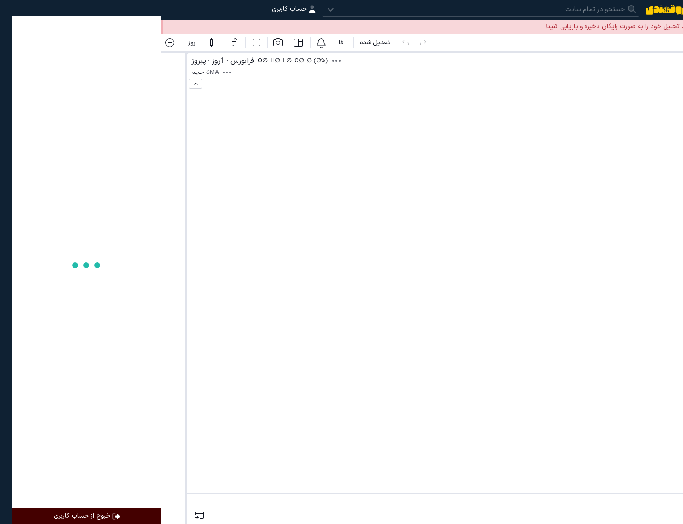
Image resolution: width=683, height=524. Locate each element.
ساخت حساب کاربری (566, 26)
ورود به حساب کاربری (643, 26)
